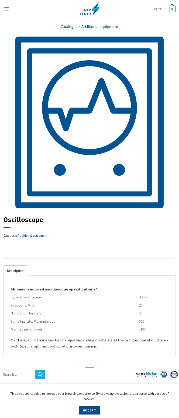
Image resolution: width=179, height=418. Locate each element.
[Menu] (6, 8)
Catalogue (69, 26)
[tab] (15, 271)
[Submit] (40, 374)
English (158, 9)
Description (15, 271)
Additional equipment (99, 26)
